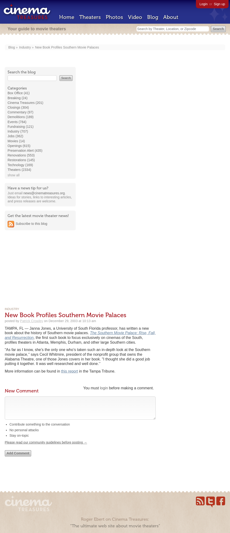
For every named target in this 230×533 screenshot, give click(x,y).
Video (135, 17)
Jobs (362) (15, 136)
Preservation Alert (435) (25, 150)
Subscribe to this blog (31, 224)
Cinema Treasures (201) (25, 103)
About (170, 17)
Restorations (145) (21, 160)
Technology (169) (20, 165)
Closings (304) (18, 107)
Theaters (90, 17)
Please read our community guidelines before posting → (46, 447)
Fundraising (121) (21, 127)
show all (14, 175)
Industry (25, 47)
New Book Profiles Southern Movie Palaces (67, 47)
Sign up (219, 4)
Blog (152, 17)
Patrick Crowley (31, 321)
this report (69, 371)
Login (203, 4)
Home (66, 17)
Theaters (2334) (19, 170)
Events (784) (17, 122)
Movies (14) (16, 141)
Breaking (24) (17, 98)
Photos (114, 17)
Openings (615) (19, 146)
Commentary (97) (20, 112)
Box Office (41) (19, 93)
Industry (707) (18, 131)
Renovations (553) (21, 155)
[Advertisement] (40, 264)
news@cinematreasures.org (44, 193)
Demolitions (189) (21, 117)
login (104, 388)
